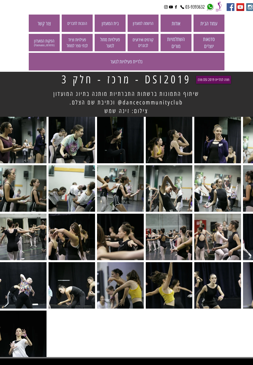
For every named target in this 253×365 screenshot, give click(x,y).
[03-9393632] (195, 7)
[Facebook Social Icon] (230, 7)
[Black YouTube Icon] (171, 7)
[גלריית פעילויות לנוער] (126, 61)
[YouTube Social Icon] (240, 7)
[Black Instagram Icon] (166, 7)
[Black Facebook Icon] (176, 7)
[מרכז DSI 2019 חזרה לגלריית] (213, 80)
